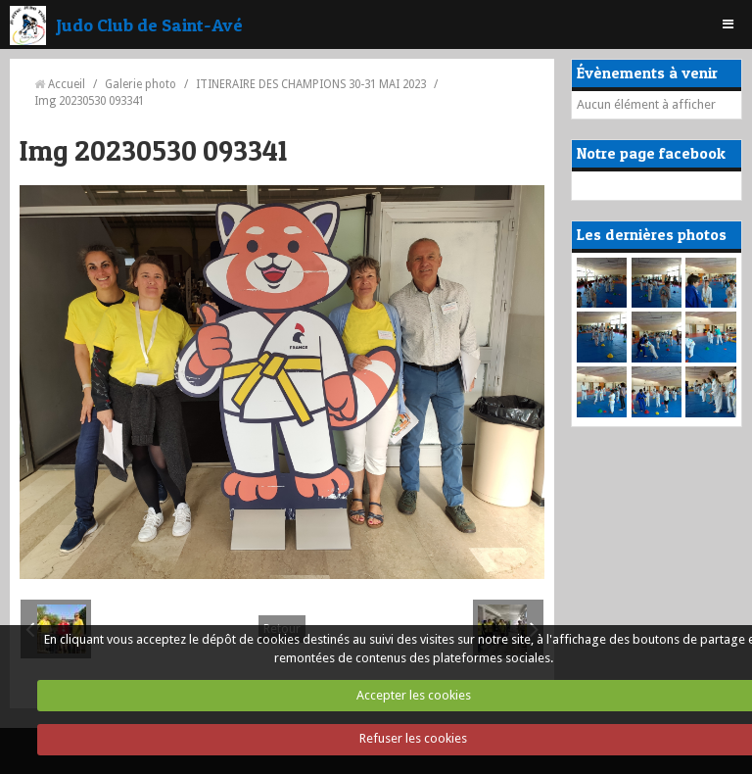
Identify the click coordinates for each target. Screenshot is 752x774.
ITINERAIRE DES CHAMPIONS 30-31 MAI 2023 (311, 84)
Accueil (66, 84)
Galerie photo (140, 84)
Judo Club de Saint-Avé (149, 24)
